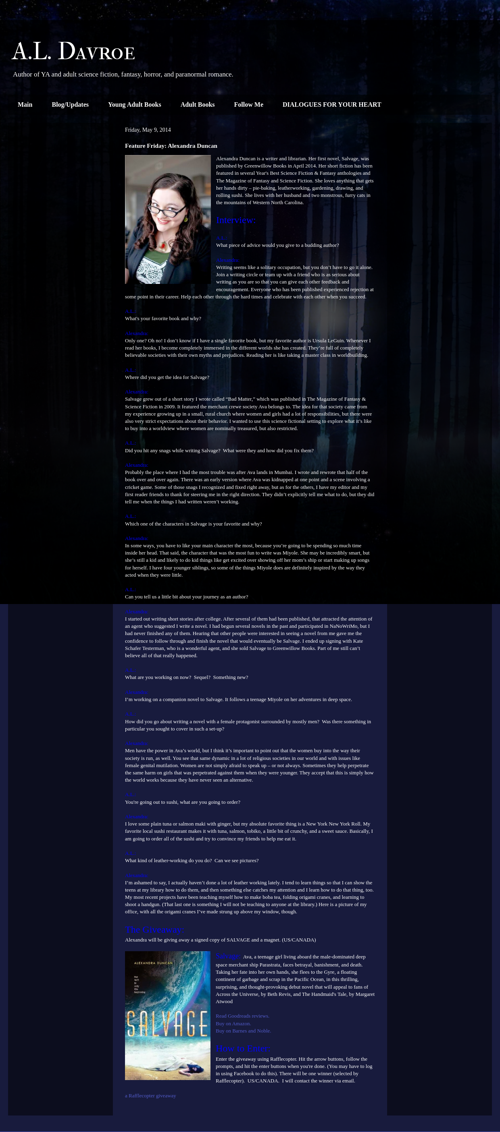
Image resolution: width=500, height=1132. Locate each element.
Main (25, 104)
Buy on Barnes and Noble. (243, 1031)
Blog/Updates (70, 104)
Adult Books (198, 104)
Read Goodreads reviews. (242, 1016)
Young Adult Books (134, 104)
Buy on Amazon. (233, 1023)
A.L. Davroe (73, 51)
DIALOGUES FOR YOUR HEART (332, 104)
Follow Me (248, 104)
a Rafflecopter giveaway (150, 1096)
